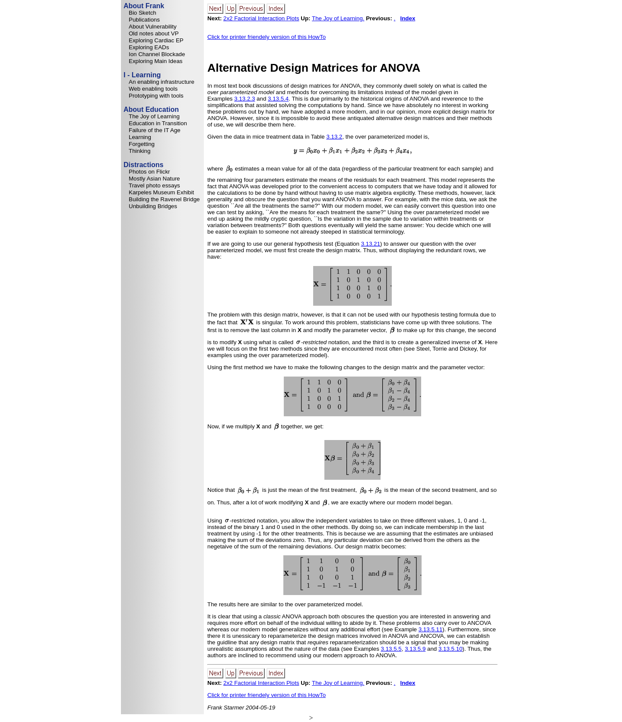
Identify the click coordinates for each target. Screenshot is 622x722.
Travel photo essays (154, 185)
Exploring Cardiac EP (156, 40)
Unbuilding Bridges (153, 206)
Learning (140, 137)
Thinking (139, 151)
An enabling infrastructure (161, 82)
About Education (151, 109)
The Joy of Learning (154, 116)
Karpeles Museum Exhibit (161, 192)
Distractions (143, 164)
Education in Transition (158, 123)
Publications (144, 19)
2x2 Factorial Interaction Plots (261, 18)
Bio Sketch (142, 13)
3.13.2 (334, 136)
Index (407, 18)
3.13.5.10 (450, 649)
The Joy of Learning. (338, 18)
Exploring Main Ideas (155, 61)
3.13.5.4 (278, 98)
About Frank (144, 6)
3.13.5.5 (391, 649)
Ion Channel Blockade (157, 54)
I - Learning (142, 75)
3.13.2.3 (244, 98)
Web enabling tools (153, 89)
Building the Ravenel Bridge (164, 199)
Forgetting (142, 144)
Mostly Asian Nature (154, 178)
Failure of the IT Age (155, 130)
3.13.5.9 (415, 649)
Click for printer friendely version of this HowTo (266, 37)
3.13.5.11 (431, 629)
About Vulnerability (153, 26)
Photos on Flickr (149, 171)
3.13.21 (370, 244)
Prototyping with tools (156, 95)
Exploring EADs (149, 47)
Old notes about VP (154, 33)
